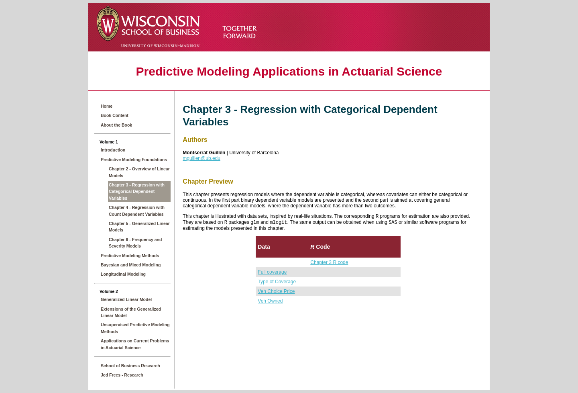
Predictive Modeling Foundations (134, 159)
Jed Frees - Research (122, 375)
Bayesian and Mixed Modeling (131, 264)
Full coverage (272, 273)
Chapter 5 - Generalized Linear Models (139, 226)
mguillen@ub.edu (201, 158)
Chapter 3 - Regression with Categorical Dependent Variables (137, 191)
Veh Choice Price (276, 293)
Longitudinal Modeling (123, 274)
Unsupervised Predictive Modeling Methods (135, 328)
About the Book (116, 125)
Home (106, 106)
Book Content (114, 115)
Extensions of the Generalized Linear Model (131, 312)
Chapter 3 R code (329, 264)
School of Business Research (130, 365)
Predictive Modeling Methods (130, 255)
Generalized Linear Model (126, 299)
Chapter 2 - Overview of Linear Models (139, 172)
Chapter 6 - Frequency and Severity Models (135, 242)
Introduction (113, 149)
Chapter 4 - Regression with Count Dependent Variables (137, 210)
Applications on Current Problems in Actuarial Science (135, 344)
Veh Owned (270, 302)
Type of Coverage (277, 283)
